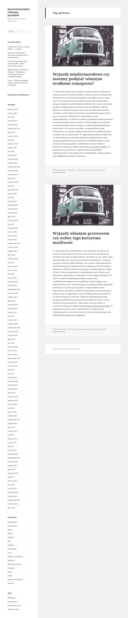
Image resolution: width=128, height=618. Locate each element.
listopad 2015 (12, 496)
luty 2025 (11, 151)
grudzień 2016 (13, 454)
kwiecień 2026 (13, 109)
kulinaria (11, 545)
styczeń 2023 (12, 236)
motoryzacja (12, 549)
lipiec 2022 (11, 255)
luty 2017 (11, 446)
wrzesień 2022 (13, 247)
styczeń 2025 (12, 155)
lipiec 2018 (11, 393)
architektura (12, 522)
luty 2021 (11, 316)
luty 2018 (11, 408)
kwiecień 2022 (13, 266)
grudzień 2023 (13, 205)
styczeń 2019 (12, 377)
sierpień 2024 (12, 174)
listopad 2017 (12, 416)
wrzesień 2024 (13, 171)
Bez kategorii (12, 526)
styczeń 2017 (12, 450)
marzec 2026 (12, 113)
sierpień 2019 (12, 362)
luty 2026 (11, 117)
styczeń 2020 (12, 354)
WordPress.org (13, 609)
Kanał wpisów (13, 602)
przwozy (95, 170)
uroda (10, 572)
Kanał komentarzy (14, 605)
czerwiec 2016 (13, 473)
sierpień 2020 (12, 335)
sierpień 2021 (12, 297)
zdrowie (11, 583)
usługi (10, 576)
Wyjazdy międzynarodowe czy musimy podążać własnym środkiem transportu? (81, 79)
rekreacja (11, 560)
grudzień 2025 (13, 125)
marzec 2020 (12, 351)
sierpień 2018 (12, 389)
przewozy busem (85, 170)
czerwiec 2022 (13, 259)
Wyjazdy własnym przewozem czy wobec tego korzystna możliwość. (81, 238)
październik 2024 (14, 167)
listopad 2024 (12, 163)
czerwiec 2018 (13, 397)
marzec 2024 (12, 194)
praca (10, 553)
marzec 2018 (12, 404)
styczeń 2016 (12, 488)
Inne (9, 541)
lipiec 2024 (11, 178)
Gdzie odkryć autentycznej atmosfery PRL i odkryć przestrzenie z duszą (17, 63)
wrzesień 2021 (13, 293)
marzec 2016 (12, 481)
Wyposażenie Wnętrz (15, 579)
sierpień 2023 (12, 213)
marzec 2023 (12, 232)
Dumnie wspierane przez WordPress (66, 349)
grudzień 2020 (13, 324)
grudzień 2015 (13, 492)
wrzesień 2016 (13, 462)
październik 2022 (14, 243)
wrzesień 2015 (13, 504)
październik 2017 (14, 420)
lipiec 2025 (11, 132)
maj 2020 (11, 343)
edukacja (11, 537)
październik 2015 (14, 500)
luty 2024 (11, 197)
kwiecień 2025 (13, 144)
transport (11, 568)
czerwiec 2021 (13, 305)
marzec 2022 (12, 270)
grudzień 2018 (13, 381)
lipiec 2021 (11, 301)
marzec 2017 (12, 443)
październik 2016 (14, 458)
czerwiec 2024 (13, 182)
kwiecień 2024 (13, 190)
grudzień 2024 (13, 159)
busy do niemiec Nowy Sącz (98, 306)
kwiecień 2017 (13, 439)
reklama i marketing (15, 556)
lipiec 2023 (11, 217)
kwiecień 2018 (13, 400)
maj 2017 (11, 435)
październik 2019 (14, 358)
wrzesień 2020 (13, 331)
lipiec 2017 (11, 427)
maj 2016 (11, 477)
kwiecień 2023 (13, 228)
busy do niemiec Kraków (96, 147)
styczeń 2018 (12, 412)
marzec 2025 (12, 148)
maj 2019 (11, 370)
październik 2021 (14, 289)
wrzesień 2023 (13, 209)
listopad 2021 (12, 285)
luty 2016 (11, 485)
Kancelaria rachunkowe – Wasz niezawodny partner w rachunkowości (18, 55)
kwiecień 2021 (13, 308)
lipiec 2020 (11, 339)
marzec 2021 (12, 312)
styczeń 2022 (12, 278)
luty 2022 (11, 274)
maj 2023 (11, 224)
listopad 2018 (12, 385)
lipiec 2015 (11, 508)
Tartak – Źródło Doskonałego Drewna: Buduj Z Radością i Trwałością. (18, 82)
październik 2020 (14, 328)
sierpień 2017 (12, 423)
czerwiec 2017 (13, 431)
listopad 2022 (12, 240)
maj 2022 (11, 263)
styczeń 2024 (12, 201)
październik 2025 (14, 128)
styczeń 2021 (12, 320)
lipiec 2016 (11, 469)
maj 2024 (11, 186)
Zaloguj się (11, 598)
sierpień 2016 (12, 466)
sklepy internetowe (15, 564)
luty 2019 (11, 374)
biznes (10, 530)
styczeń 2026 (12, 121)
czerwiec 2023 (13, 220)
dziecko (10, 533)
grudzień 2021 (13, 282)
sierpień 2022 (12, 251)
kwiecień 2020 (13, 347)
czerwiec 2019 (13, 366)
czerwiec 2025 (13, 136)
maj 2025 (11, 140)
